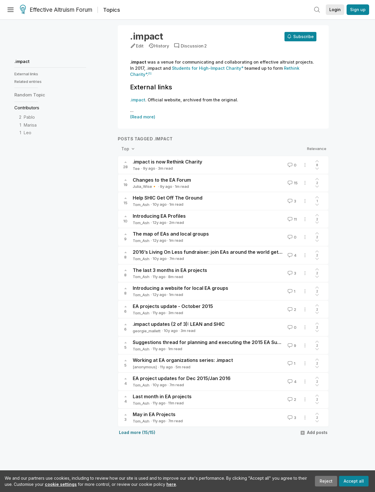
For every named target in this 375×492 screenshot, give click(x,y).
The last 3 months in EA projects (170, 270)
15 (292, 182)
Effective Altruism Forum (56, 10)
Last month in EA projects (162, 396)
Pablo (29, 117)
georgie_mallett (147, 330)
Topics (111, 10)
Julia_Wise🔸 (145, 186)
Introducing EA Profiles (159, 216)
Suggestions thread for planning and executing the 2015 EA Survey (210, 342)
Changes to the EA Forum (162, 180)
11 (292, 219)
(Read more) (142, 116)
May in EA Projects (154, 414)
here (171, 484)
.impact (22, 61)
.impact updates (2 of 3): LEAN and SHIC (179, 324)
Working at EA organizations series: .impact (183, 360)
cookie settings (61, 484)
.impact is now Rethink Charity (167, 162)
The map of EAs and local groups (171, 234)
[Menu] (11, 10)
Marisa (30, 124)
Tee (136, 168)
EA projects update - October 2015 (173, 306)
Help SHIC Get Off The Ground (167, 198)
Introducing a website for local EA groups (180, 288)
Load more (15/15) (137, 432)
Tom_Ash (141, 204)
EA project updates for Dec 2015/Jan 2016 (182, 378)
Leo (27, 132)
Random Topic (29, 95)
